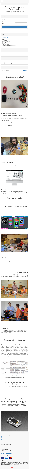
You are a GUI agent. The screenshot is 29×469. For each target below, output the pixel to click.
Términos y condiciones (5, 439)
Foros (2, 438)
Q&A (1, 437)
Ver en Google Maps (5, 37)
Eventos (2, 440)
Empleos (2, 448)
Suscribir (25, 70)
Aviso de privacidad (4, 441)
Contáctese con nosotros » (14, 378)
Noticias (2, 447)
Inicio (2, 436)
